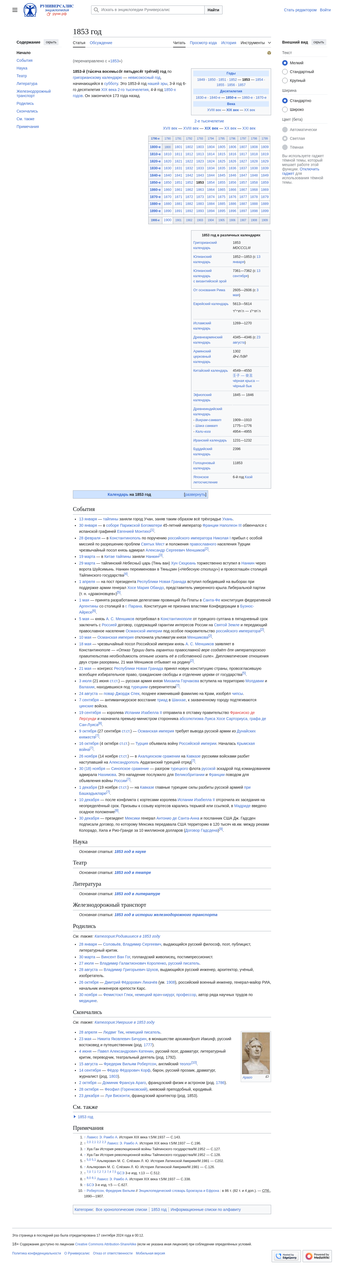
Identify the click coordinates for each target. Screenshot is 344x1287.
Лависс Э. (95, 1137)
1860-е (247, 98)
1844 (211, 175)
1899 (265, 211)
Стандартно (300, 100)
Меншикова (197, 637)
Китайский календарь (210, 371)
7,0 (89, 1171)
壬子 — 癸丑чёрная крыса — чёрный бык (246, 381)
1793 (200, 138)
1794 (211, 138)
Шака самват (206, 426)
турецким (139, 687)
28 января (88, 944)
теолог (185, 1064)
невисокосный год (144, 77)
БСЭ (120, 1173)
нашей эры (157, 83)
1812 (189, 154)
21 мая (85, 668)
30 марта (87, 957)
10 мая (85, 637)
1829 (265, 161)
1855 (221, 85)
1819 (265, 154)
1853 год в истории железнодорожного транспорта (166, 915)
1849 (201, 80)
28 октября (89, 1089)
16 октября (89, 743)
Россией (109, 625)
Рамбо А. (111, 1137)
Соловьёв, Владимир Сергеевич (132, 944)
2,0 (89, 1142)
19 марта (87, 556)
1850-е (231, 98)
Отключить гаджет (300, 171)
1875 (222, 197)
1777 (148, 1045)
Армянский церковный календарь (202, 356)
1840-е (215, 98)
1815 (222, 154)
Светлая (297, 138)
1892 (189, 211)
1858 (254, 182)
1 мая (84, 600)
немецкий (143, 994)
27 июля (86, 963)
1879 (265, 197)
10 (194, 1062)
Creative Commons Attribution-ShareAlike (105, 1244)
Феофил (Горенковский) (126, 1089)
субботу (111, 83)
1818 (254, 154)
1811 (178, 154)
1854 (259, 80)
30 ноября (88, 994)
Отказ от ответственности (113, 1253)
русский (175, 963)
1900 (167, 220)
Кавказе (194, 756)
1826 (232, 161)
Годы (231, 73)
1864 (211, 190)
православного (203, 544)
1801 (178, 147)
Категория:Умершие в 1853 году (125, 1022)
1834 (211, 168)
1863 (200, 190)
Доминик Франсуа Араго (124, 1082)
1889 (265, 204)
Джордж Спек (127, 693)
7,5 (114, 1171)
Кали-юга (203, 432)
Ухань (227, 519)
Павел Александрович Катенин (125, 1051)
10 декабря (89, 800)
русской (208, 768)
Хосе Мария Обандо (145, 587)
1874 (211, 197)
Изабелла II (151, 712)
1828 (254, 161)
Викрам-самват (208, 420)
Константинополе (176, 619)
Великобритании (190, 774)
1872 (189, 197)
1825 (222, 161)
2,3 (104, 1142)
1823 (200, 161)
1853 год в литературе (137, 894)
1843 (200, 175)
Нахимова (107, 774)
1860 (167, 190)
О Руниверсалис (77, 1253)
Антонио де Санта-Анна (177, 818)
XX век (249, 110)
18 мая (85, 644)
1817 (243, 154)
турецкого (179, 768)
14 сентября (90, 1070)
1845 (222, 175)
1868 (254, 190)
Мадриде (242, 806)
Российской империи (197, 743)
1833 (200, 168)
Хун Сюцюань (183, 563)
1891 (178, 211)
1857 (242, 85)
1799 (265, 138)
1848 (254, 175)
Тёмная (296, 147)
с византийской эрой (209, 281)
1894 (211, 211)
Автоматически (303, 129)
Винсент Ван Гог (115, 957)
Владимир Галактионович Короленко (133, 963)
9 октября (87, 731)
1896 (232, 211)
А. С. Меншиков (120, 619)
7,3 (104, 1171)
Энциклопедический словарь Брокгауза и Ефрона (179, 1191)
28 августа (88, 969)
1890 (167, 211)
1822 (189, 161)
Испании (132, 712)
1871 (178, 197)
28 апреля (88, 1032)
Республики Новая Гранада (161, 581)
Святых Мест (153, 544)
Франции (211, 525)
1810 (167, 154)
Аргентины (88, 606)
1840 (167, 175)
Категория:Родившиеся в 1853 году (127, 936)
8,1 (94, 1177)
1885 (222, 204)
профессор (186, 994)
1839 (265, 168)
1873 (200, 197)
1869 (265, 190)
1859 (265, 182)
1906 (232, 220)
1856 (231, 85)
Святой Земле (227, 625)
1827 (243, 161)
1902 (189, 220)
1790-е (155, 138)
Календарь (118, 494)
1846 (232, 175)
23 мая (85, 1039)
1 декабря (88, 787)
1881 (178, 204)
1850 (212, 80)
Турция (142, 743)
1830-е (201, 98)
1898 (254, 211)
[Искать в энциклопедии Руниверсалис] (148, 10)
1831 (178, 168)
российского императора (190, 538)
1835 (222, 168)
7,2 (99, 1171)
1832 (189, 168)
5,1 (94, 1159)
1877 (243, 197)
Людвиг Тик (113, 1032)
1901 (178, 220)
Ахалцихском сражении (159, 756)
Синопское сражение (130, 768)
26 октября (89, 982)
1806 (232, 147)
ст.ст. (114, 681)
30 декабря (89, 818)
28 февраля (89, 538)
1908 (254, 220)
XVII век (170, 128)
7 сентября (89, 700)
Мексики (132, 818)
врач (157, 994)
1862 (189, 190)
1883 (200, 204)
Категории (84, 1209)
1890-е (155, 211)
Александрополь (124, 762)
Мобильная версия (150, 1253)
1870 (167, 197)
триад (162, 700)
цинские (86, 706)
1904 (211, 220)
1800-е (155, 147)
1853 (114, 61)
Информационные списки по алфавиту (206, 1209)
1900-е (155, 220)
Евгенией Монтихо (133, 531)
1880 (167, 204)
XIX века (109, 89)
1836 (232, 168)
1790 (168, 138)
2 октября (87, 1082)
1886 (232, 204)
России (120, 780)
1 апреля (87, 581)
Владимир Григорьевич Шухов (131, 969)
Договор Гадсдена (201, 830)
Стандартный (302, 71)
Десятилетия (231, 91)
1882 (189, 204)
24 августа (88, 693)
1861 (178, 190)
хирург (168, 994)
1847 (243, 175)
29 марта (87, 563)
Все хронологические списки (121, 1209)
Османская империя (115, 637)
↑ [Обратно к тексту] (85, 1137)
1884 (211, 204)
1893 (200, 211)
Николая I (222, 538)
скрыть (51, 42)
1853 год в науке (130, 851)
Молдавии (254, 681)
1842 (189, 175)
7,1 (94, 1171)
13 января (88, 519)
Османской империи (144, 631)
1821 (178, 161)
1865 (222, 190)
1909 (265, 220)
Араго (247, 1077)
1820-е (155, 161)
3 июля (85, 681)
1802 (189, 147)
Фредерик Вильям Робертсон (130, 1064)
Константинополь (125, 538)
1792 (189, 138)
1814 (211, 154)
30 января (88, 525)
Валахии (86, 687)
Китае (109, 556)
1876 (232, 197)
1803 (200, 147)
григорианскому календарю (97, 77)
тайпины (110, 519)
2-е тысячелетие (209, 121)
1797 (243, 138)
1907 (243, 220)
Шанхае (179, 700)
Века (231, 104)
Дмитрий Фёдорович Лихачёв (131, 982)
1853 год (85, 1117)
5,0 (89, 1159)
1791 (178, 138)
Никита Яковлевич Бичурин (122, 1039)
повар (109, 693)
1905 (221, 220)
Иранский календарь (210, 440)
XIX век (232, 110)
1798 (254, 138)
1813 (200, 154)
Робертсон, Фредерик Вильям (111, 1191)
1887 (243, 204)
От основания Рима (209, 290)
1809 (265, 147)
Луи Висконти (117, 1095)
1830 (167, 168)
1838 (254, 168)
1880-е (155, 204)
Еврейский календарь (211, 304)
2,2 (99, 1142)
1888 (254, 204)
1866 (232, 190)
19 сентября (90, 712)
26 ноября (88, 756)
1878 (254, 197)
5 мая (84, 619)
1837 (243, 168)
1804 (211, 147)
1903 (200, 220)
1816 (232, 154)
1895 (222, 211)
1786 (220, 1082)
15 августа (88, 1064)
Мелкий (296, 63)
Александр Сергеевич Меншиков (175, 550)
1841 (178, 175)
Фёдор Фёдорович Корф (128, 1070)
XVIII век (214, 110)
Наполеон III (230, 525)
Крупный (297, 80)
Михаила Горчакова (181, 681)
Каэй (249, 477)
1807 (243, 147)
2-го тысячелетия (133, 89)
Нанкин (152, 556)
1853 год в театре (133, 872)
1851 (222, 80)
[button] (75, 1117)
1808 (254, 147)
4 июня (85, 1051)
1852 (233, 80)
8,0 (89, 1177)
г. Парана (133, 606)
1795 (221, 138)
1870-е (261, 98)
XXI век (249, 128)
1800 (168, 147)
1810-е (155, 154)
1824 (211, 161)
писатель (191, 963)
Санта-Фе (211, 600)
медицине (88, 1001)
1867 (243, 190)
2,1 (94, 1142)
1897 (243, 211)
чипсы (237, 693)
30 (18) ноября (92, 768)
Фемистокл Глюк (118, 994)
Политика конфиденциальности (36, 1253)
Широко (297, 109)
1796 (232, 138)
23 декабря (89, 1095)
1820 (167, 161)
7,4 (109, 1171)
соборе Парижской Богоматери (134, 525)
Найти (213, 10)
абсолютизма (191, 718)
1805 (222, 147)
